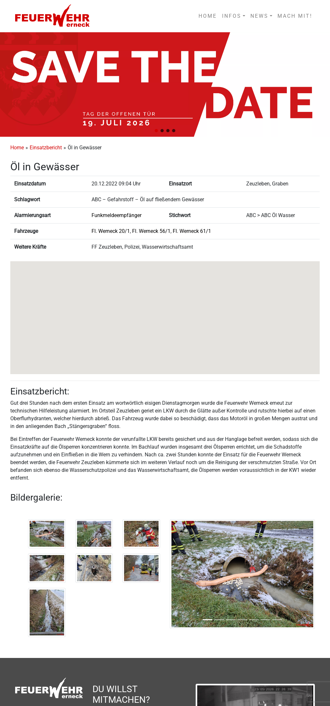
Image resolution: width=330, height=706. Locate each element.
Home (17, 147)
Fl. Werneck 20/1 (111, 231)
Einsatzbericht (46, 147)
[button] (156, 130)
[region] (165, 84)
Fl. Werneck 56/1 (151, 231)
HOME (208, 16)
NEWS (259, 16)
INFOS (231, 16)
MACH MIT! (294, 16)
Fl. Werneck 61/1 (192, 231)
